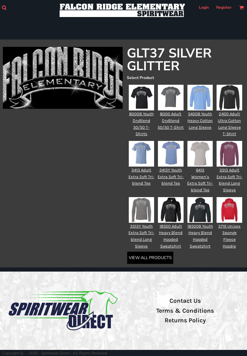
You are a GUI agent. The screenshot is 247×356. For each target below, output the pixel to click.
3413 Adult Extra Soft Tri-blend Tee (141, 177)
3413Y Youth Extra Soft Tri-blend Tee (171, 177)
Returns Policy (185, 320)
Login (204, 7)
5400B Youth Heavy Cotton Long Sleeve (200, 120)
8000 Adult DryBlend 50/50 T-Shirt (171, 120)
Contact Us (185, 300)
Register (224, 7)
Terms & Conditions (185, 310)
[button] (4, 7)
